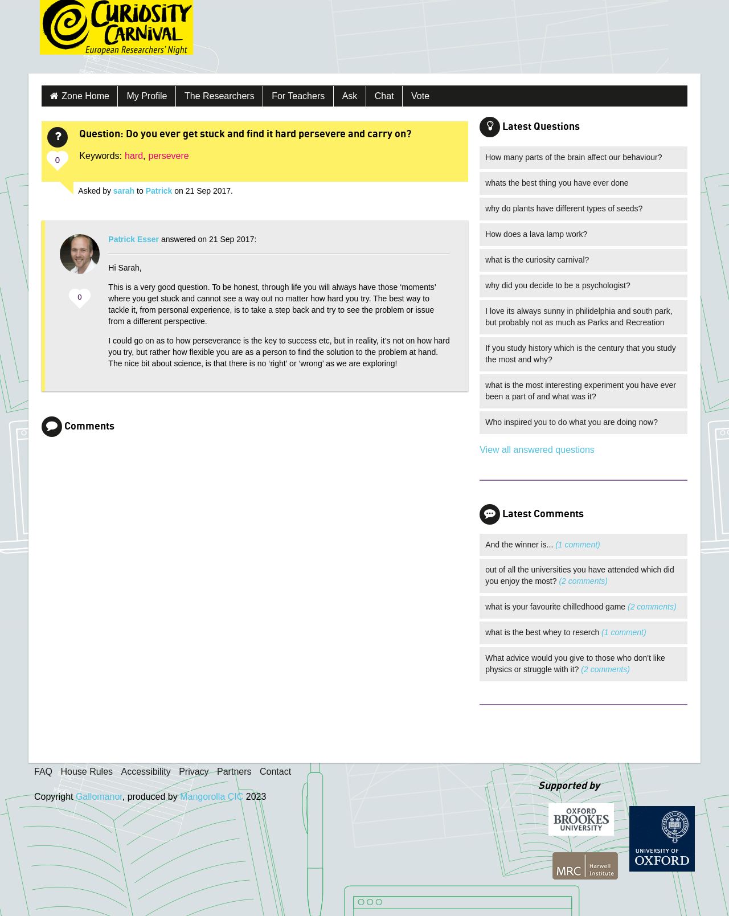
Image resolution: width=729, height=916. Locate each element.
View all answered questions (537, 450)
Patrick (159, 190)
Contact (275, 771)
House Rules (86, 771)
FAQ (43, 771)
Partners (234, 771)
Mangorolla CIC (211, 797)
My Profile (146, 96)
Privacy (193, 771)
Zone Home (85, 96)
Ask (350, 96)
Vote (420, 96)
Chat (384, 96)
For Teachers (298, 96)
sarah (123, 190)
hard (134, 156)
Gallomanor (99, 797)
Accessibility (146, 771)
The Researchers (220, 96)
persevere (169, 156)
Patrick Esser (133, 239)
